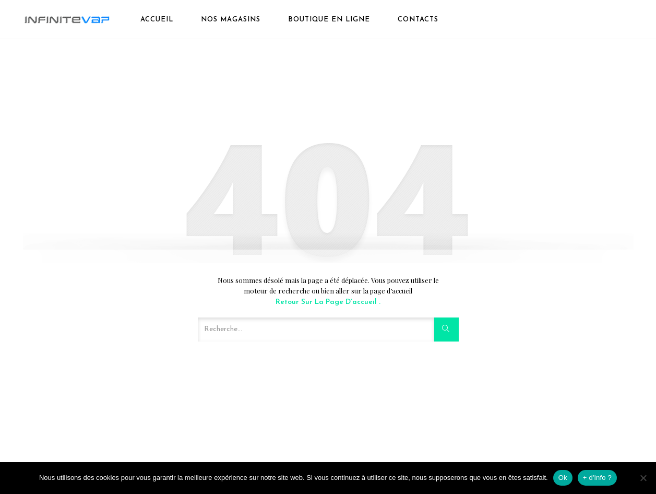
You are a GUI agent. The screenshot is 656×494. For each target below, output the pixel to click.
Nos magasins (230, 19)
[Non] (643, 478)
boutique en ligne (329, 19)
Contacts (418, 19)
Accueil (156, 19)
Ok (562, 477)
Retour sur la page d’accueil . (328, 302)
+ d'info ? (597, 477)
